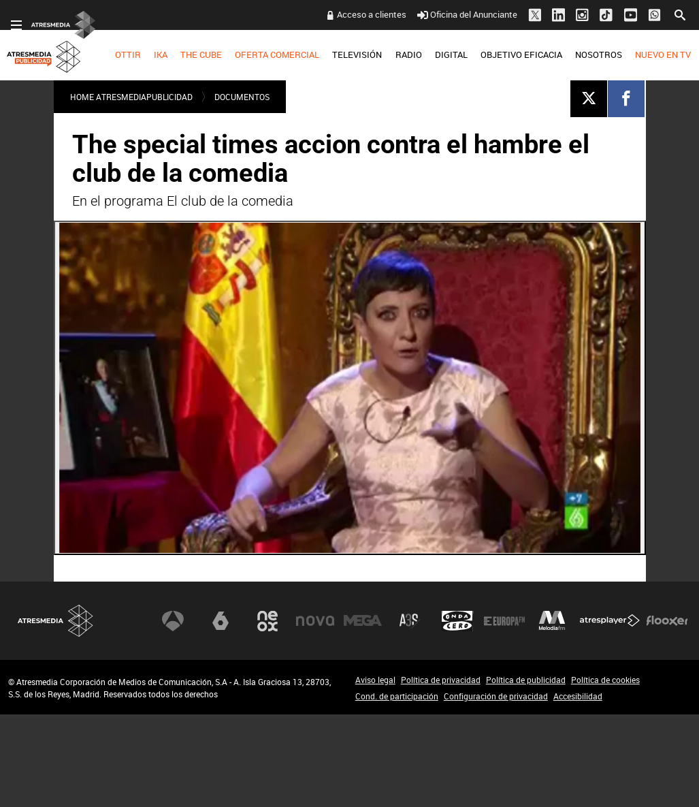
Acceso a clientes (371, 14)
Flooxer (667, 621)
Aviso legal (375, 679)
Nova (315, 621)
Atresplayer (609, 621)
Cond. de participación (396, 696)
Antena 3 (172, 621)
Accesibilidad (577, 696)
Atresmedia (55, 620)
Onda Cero (457, 621)
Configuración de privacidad (496, 696)
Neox (267, 621)
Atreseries (409, 621)
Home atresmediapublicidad (131, 96)
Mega (362, 621)
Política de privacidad (441, 679)
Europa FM (504, 621)
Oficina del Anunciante (467, 14)
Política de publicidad (526, 679)
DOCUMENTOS (242, 96)
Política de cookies (605, 679)
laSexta (220, 621)
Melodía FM (552, 621)
